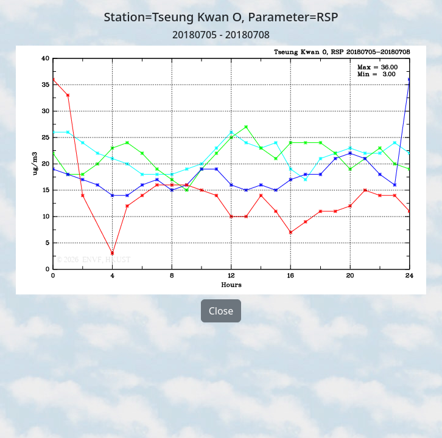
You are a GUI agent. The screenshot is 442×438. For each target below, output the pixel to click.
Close (221, 311)
